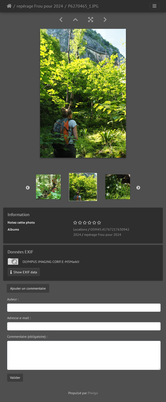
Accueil (9, 6)
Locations (80, 229)
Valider (15, 377)
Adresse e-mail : (19, 318)
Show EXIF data (23, 272)
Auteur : (13, 299)
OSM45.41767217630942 (109, 229)
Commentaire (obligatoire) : (27, 336)
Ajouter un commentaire (28, 288)
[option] (48, 187)
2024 (77, 234)
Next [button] (138, 188)
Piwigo (93, 393)
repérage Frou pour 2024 (40, 6)
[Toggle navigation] (154, 6)
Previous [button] (28, 188)
